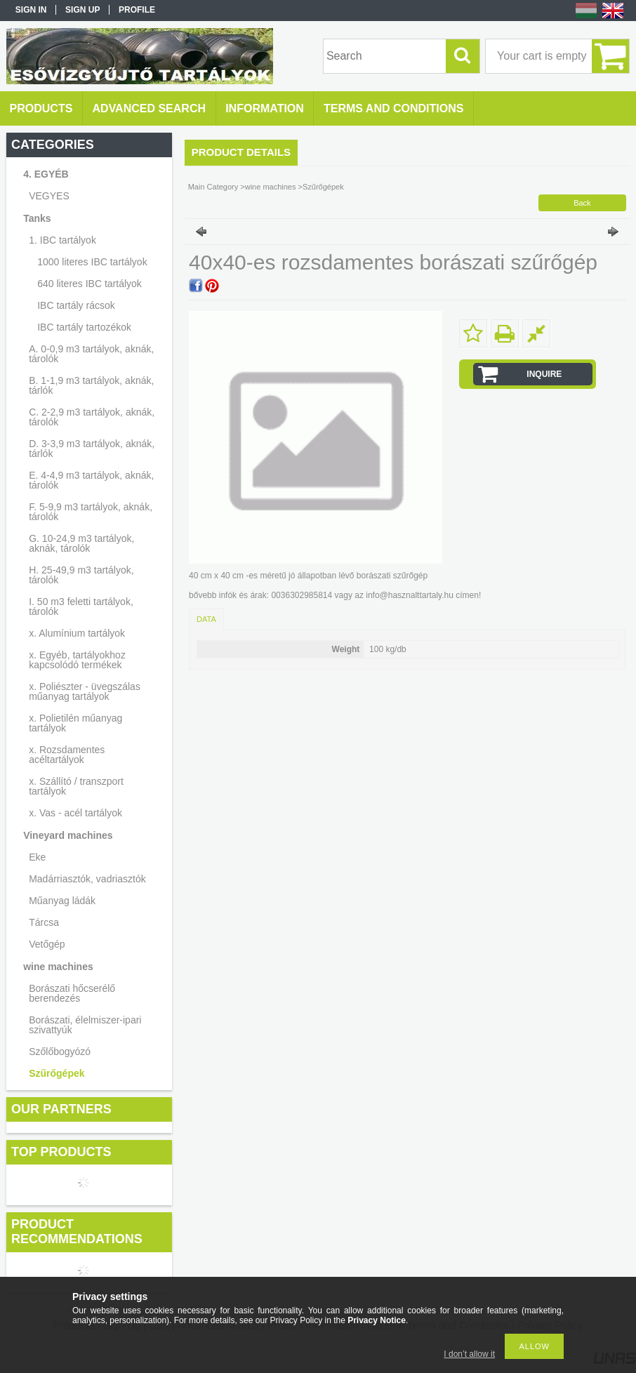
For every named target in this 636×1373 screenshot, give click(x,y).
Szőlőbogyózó (60, 1051)
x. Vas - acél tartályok (75, 812)
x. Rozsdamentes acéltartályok (67, 754)
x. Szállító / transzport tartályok (76, 786)
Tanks (37, 218)
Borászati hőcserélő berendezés (72, 993)
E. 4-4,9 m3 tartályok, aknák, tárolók (91, 480)
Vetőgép (47, 944)
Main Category (213, 187)
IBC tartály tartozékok (84, 327)
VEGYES (49, 195)
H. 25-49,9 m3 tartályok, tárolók (81, 574)
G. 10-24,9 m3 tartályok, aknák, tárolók (81, 543)
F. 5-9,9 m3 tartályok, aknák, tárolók (90, 511)
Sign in (31, 10)
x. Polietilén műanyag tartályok (75, 723)
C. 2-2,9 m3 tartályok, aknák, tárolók (91, 416)
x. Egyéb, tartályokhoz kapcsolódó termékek (77, 659)
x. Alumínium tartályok (77, 633)
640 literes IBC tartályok (89, 283)
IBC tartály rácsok (75, 305)
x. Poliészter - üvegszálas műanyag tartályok (84, 691)
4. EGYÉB (46, 174)
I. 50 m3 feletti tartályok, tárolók (81, 606)
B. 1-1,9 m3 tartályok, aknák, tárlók (91, 385)
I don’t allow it (469, 1354)
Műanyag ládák (62, 900)
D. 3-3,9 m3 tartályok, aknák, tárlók (91, 448)
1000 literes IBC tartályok (92, 261)
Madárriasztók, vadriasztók (87, 878)
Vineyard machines (67, 835)
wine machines (58, 966)
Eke (37, 857)
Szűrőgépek (56, 1073)
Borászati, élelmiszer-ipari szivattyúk (85, 1024)
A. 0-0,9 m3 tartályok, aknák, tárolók (91, 353)
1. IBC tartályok (62, 240)
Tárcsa (44, 922)
